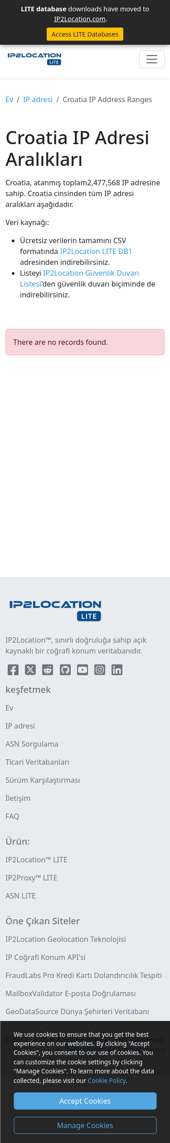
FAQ (12, 816)
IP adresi (38, 99)
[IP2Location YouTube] (83, 672)
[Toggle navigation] (152, 59)
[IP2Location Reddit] (48, 672)
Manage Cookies (85, 1125)
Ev (9, 99)
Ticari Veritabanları (37, 762)
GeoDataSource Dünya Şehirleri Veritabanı (77, 1011)
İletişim (17, 798)
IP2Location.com (79, 18)
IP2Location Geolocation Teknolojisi (65, 939)
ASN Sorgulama (31, 744)
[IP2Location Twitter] (31, 672)
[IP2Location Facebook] (14, 672)
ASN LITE (20, 896)
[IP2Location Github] (66, 672)
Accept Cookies (85, 1101)
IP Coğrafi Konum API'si (45, 957)
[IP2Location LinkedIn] (117, 672)
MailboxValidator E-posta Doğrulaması (70, 993)
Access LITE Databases (85, 34)
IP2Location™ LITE (36, 860)
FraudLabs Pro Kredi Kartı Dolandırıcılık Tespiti (83, 975)
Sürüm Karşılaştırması (42, 780)
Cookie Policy (107, 1080)
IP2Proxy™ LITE (31, 878)
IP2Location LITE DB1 (95, 251)
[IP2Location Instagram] (100, 672)
